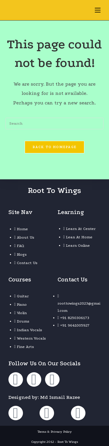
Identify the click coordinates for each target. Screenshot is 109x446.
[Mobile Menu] (98, 10)
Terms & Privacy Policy (54, 432)
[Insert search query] (55, 123)
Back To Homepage (55, 147)
